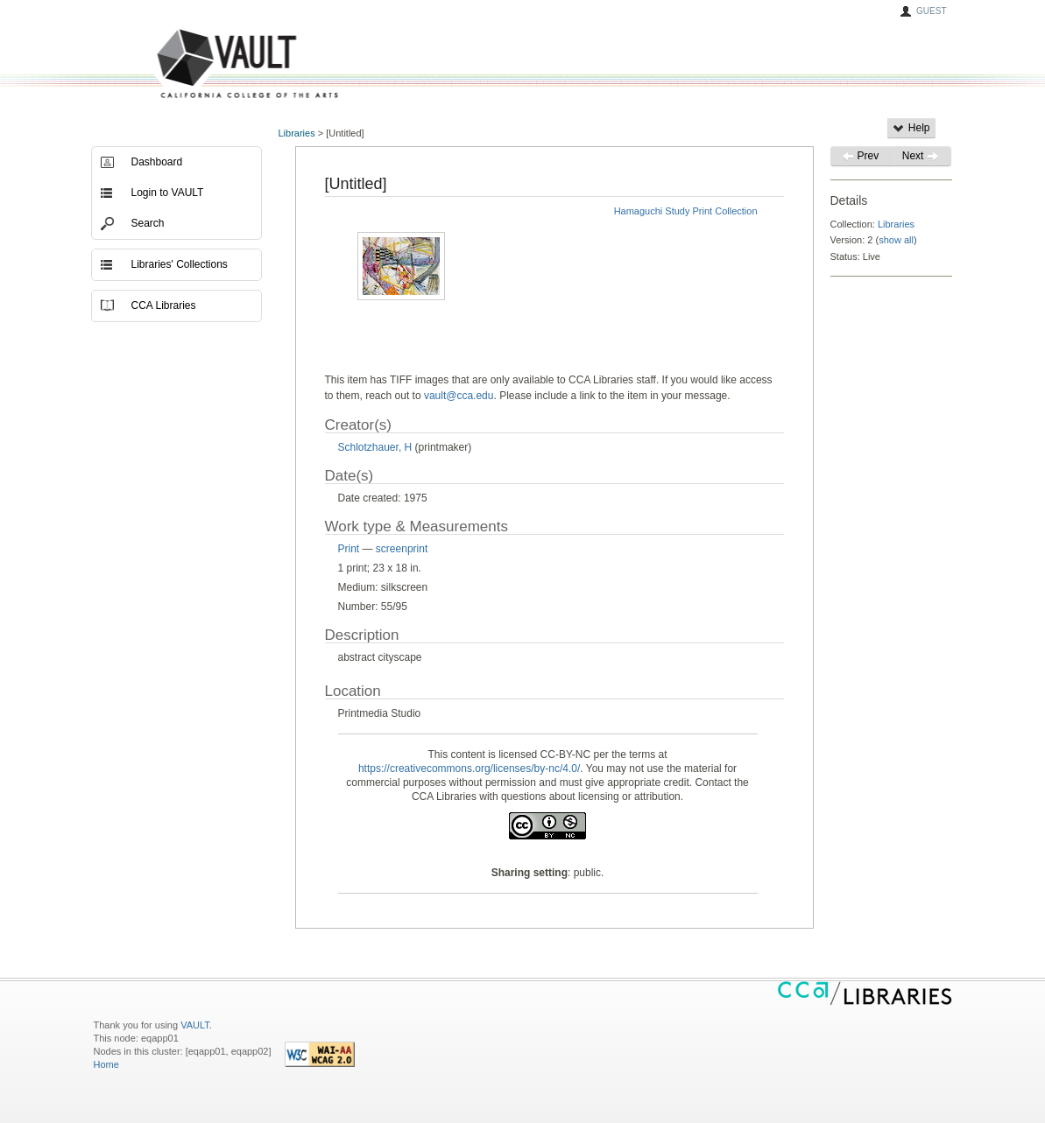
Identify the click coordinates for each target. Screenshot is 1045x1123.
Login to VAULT (167, 192)
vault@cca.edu (459, 396)
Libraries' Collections (179, 264)
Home (106, 1064)
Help (911, 128)
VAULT (181, 64)
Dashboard (157, 162)
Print (349, 549)
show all (896, 240)
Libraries (297, 133)
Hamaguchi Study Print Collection (686, 211)
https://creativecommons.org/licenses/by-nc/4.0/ (469, 768)
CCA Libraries (163, 305)
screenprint (401, 549)
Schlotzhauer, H (375, 447)
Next (920, 156)
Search (148, 223)
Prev (860, 156)
